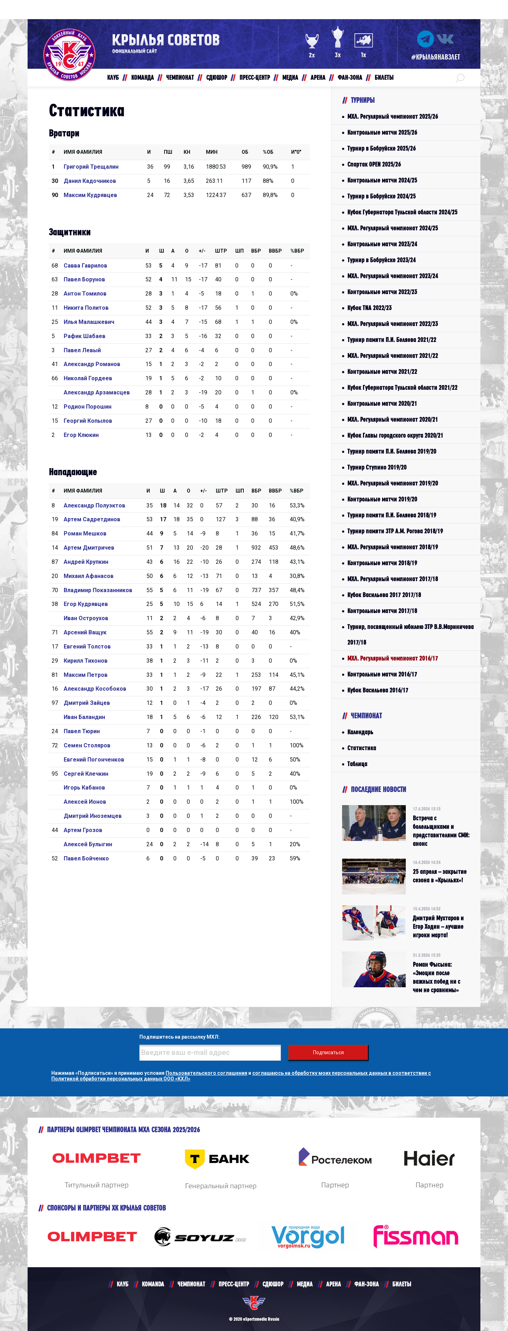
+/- (202, 251)
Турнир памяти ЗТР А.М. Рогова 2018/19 (395, 531)
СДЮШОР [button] (216, 77)
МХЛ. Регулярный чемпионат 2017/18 (392, 578)
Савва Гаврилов (85, 265)
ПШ (168, 152)
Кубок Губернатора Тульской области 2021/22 (402, 387)
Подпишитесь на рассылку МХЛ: (179, 1037)
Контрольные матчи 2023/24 (382, 244)
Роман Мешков (85, 533)
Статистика (361, 748)
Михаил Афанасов (89, 576)
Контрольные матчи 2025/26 (382, 132)
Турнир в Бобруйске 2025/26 (381, 148)
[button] (460, 77)
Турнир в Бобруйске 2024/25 (381, 196)
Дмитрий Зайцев (87, 703)
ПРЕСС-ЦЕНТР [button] (254, 77)
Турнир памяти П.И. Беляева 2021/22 (391, 339)
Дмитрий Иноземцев (93, 816)
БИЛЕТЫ (401, 1284)
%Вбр (297, 251)
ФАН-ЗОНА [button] (350, 77)
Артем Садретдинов (92, 519)
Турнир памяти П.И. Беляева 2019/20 (391, 451)
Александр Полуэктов (94, 505)
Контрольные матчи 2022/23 (382, 291)
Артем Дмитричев (89, 547)
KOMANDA (153, 1284)
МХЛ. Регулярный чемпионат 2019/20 (392, 483)
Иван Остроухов (86, 618)
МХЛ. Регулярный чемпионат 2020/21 (392, 419)
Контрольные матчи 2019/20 (382, 499)
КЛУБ (122, 1284)
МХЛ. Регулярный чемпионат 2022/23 (392, 323)
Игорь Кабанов (84, 787)
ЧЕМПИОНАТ (191, 1284)
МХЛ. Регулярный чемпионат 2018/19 (392, 547)
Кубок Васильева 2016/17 (377, 690)
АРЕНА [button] (318, 77)
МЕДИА (305, 1284)
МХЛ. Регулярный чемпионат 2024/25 (392, 228)
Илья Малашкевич (89, 322)
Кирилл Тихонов (86, 660)
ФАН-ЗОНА (366, 1284)
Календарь (360, 732)
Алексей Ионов (85, 801)
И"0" (296, 152)
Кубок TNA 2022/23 (369, 307)
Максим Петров (86, 675)
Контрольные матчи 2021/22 (382, 371)
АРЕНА (333, 1284)
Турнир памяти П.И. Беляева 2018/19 (391, 515)
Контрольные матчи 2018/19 (382, 563)
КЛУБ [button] (113, 77)
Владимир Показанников (98, 590)
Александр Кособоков (95, 688)
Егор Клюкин (81, 435)
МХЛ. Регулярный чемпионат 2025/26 (392, 116)
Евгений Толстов (87, 646)
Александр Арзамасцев (97, 392)
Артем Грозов (83, 830)
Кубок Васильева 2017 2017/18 (384, 594)
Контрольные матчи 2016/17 (382, 674)
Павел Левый (82, 350)
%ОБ (268, 152)
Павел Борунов (84, 279)
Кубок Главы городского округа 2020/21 (395, 435)
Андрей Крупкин (86, 561)
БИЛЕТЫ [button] (384, 77)
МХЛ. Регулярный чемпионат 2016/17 (392, 658)
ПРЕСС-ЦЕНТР (234, 1284)
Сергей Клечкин (86, 773)
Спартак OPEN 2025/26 (374, 164)
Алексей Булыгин (88, 844)
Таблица (357, 763)
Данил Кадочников (90, 181)
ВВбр (275, 251)
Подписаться (328, 1052)
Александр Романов (92, 364)
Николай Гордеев (88, 378)
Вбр (256, 251)
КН (187, 152)
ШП (239, 251)
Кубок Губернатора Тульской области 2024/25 (402, 212)
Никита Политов (86, 307)
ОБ (245, 152)
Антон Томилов (85, 293)
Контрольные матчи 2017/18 (382, 610)
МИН (212, 152)
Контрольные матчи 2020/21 (382, 403)
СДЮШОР (272, 1284)
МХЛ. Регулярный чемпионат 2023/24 (392, 276)
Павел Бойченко (86, 858)
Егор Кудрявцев (86, 604)
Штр (221, 251)
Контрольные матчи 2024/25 (382, 180)
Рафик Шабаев (84, 336)
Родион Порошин (87, 406)
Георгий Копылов (88, 420)
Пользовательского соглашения (206, 1073)
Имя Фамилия (83, 152)
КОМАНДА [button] (142, 77)
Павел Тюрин (82, 731)
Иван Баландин (84, 717)
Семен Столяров (87, 745)
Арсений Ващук (85, 632)
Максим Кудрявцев (90, 195)
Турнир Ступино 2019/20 (376, 467)
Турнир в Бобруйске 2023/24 (381, 260)
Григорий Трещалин (91, 166)
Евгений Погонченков (94, 759)
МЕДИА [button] (290, 77)
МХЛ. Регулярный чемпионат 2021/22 (392, 355)
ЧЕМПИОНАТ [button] (180, 77)
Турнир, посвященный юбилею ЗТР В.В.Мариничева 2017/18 (410, 634)
